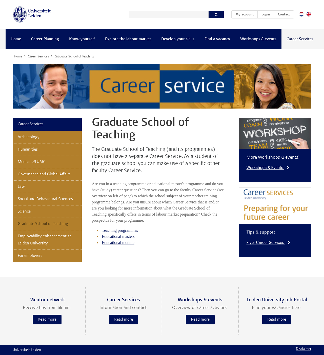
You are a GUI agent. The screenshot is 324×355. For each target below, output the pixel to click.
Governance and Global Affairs (44, 174)
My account (246, 13)
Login (265, 14)
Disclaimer (303, 349)
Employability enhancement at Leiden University (44, 239)
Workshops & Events (268, 167)
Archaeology (28, 137)
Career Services (300, 39)
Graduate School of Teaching (43, 224)
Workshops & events (258, 39)
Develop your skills (177, 39)
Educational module (118, 242)
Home (16, 39)
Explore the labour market (128, 39)
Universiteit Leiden (27, 350)
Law (21, 187)
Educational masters (119, 236)
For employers (30, 256)
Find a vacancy (217, 39)
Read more (47, 320)
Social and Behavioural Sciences (45, 199)
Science (24, 212)
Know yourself (82, 39)
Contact (284, 14)
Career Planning (45, 39)
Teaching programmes (120, 230)
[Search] (169, 14)
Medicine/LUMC (31, 162)
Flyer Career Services (268, 242)
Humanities (28, 150)
